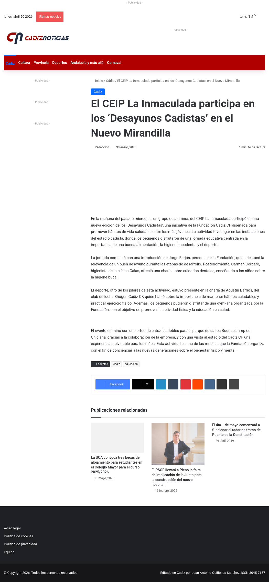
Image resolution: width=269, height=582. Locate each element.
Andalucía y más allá (86, 63)
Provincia (41, 63)
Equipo (9, 552)
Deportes (59, 63)
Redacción (102, 147)
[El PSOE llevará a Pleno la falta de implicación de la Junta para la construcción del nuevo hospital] (178, 444)
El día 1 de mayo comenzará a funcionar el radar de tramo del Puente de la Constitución (237, 430)
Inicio (97, 81)
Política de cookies (18, 536)
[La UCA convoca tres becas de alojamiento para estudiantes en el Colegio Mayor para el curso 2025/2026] (117, 438)
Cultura (24, 63)
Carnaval (114, 63)
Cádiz (10, 63)
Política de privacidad (20, 544)
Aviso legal (12, 528)
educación (131, 364)
